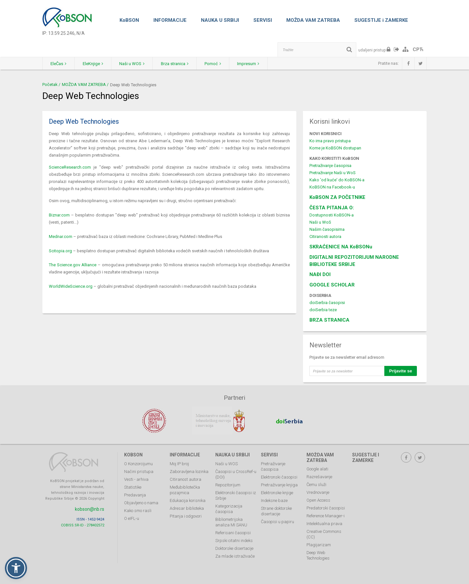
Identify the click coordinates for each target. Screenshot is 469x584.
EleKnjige (93, 63)
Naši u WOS (133, 63)
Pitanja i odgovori (186, 515)
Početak (50, 84)
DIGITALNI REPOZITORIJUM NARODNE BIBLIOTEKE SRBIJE (354, 260)
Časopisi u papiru (277, 521)
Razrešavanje (319, 476)
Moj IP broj (179, 463)
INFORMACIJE (170, 20)
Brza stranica (176, 63)
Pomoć (215, 63)
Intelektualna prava (324, 523)
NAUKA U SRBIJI (220, 20)
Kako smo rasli (137, 510)
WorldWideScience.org (70, 286)
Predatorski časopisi (325, 507)
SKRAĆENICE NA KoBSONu (340, 247)
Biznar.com (59, 215)
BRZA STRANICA (329, 320)
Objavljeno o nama (141, 502)
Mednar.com (60, 236)
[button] (16, 568)
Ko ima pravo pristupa (330, 140)
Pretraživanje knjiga (279, 484)
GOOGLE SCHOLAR (332, 285)
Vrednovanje (317, 492)
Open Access (318, 499)
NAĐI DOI (320, 274)
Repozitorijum (227, 484)
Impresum (251, 63)
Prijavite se (400, 370)
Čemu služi (316, 484)
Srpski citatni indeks (234, 539)
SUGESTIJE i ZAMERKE (381, 20)
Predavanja (135, 494)
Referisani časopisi (233, 532)
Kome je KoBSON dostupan (335, 148)
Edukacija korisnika (188, 499)
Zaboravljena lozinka (189, 470)
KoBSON (129, 20)
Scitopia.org (60, 250)
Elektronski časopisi (279, 476)
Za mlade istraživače (235, 555)
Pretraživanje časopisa (330, 165)
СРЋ (418, 49)
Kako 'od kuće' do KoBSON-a (336, 179)
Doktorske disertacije (234, 547)
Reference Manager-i (325, 515)
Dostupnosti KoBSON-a (331, 215)
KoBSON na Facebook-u (332, 187)
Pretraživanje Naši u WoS (332, 172)
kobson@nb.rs (89, 508)
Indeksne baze (274, 499)
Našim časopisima (327, 229)
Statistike (132, 486)
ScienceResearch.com (70, 167)
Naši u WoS (320, 222)
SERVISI (262, 20)
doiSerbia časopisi (327, 302)
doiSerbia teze (323, 309)
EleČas (59, 63)
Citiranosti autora (325, 236)
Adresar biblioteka (187, 507)
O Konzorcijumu (138, 463)
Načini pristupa (138, 470)
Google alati (317, 468)
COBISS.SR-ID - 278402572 (82, 524)
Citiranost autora (185, 478)
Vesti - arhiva (136, 478)
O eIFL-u (131, 517)
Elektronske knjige (277, 492)
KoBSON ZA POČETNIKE (337, 197)
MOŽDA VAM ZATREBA (313, 20)
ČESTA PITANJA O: (331, 208)
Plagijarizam (318, 544)
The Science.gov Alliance (72, 264)
